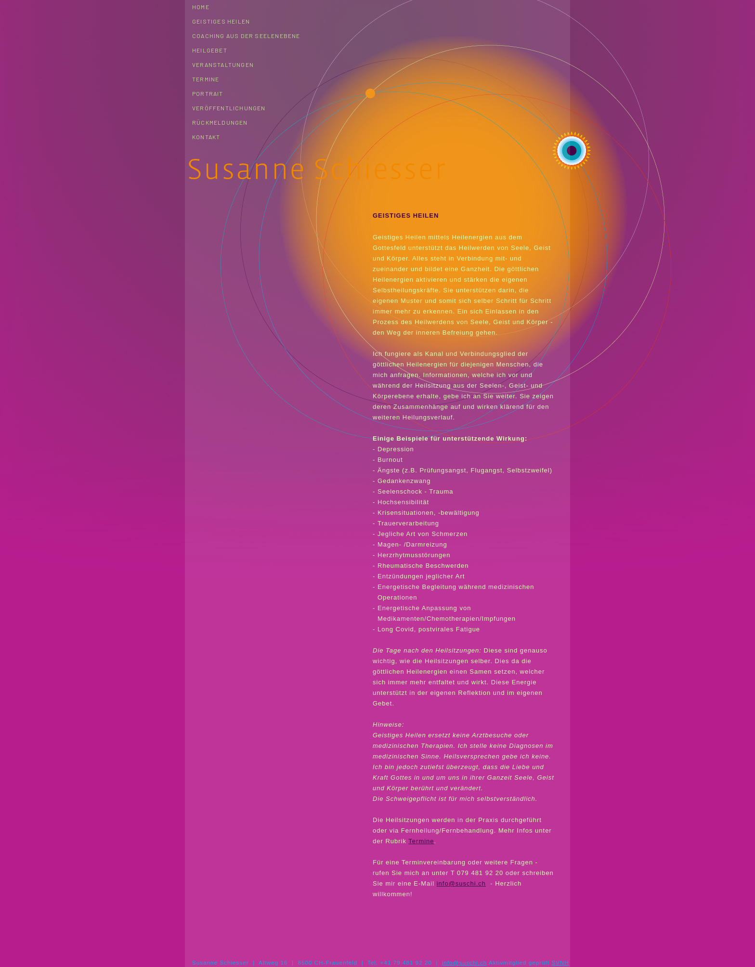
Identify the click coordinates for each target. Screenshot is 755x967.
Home (200, 6)
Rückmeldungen (220, 122)
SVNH (560, 962)
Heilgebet (209, 50)
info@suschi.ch (461, 883)
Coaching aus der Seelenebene (246, 35)
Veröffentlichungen (229, 108)
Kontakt (206, 136)
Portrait (207, 93)
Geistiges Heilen (221, 21)
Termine (205, 79)
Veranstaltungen (223, 64)
